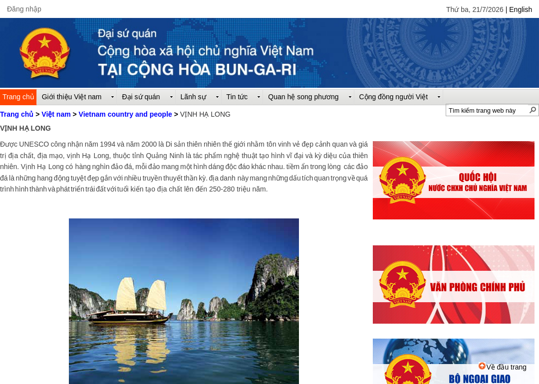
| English (519, 9)
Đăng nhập (24, 9)
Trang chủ (16, 114)
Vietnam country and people (125, 114)
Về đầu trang (503, 367)
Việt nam (55, 114)
